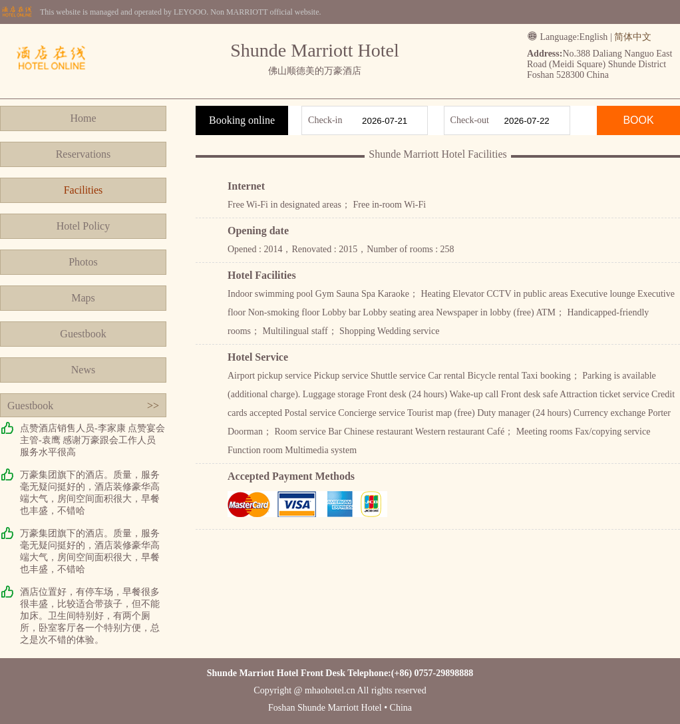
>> (153, 405)
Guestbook (83, 333)
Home (83, 118)
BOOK (638, 120)
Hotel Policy (83, 226)
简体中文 (632, 37)
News (83, 369)
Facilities (83, 190)
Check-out (469, 120)
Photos (83, 262)
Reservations (83, 154)
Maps (83, 297)
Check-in (325, 120)
